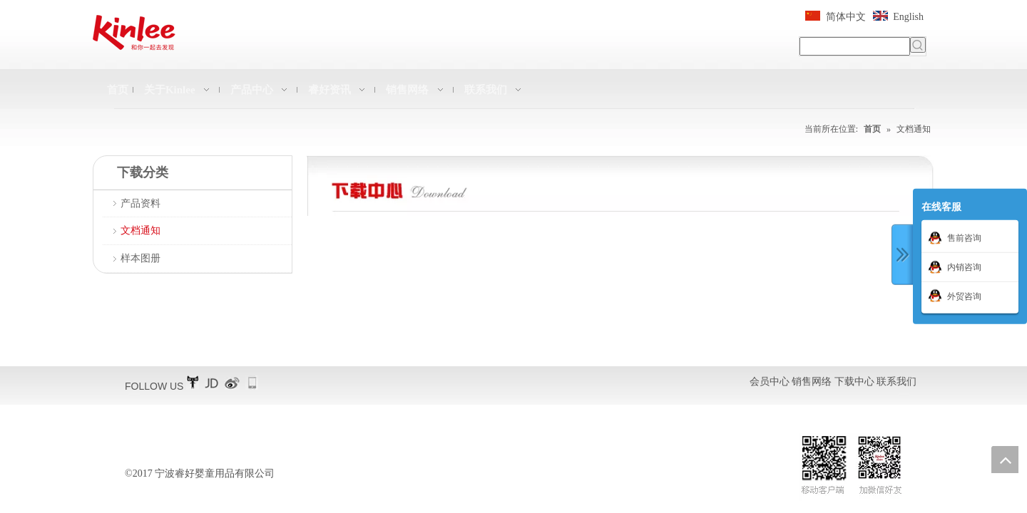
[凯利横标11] (134, 33)
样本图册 (140, 258)
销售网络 (812, 381)
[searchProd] (854, 46)
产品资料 (140, 203)
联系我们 (896, 381)
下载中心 (854, 381)
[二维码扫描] (851, 467)
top (1004, 459)
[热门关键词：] (918, 45)
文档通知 (140, 230)
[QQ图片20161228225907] (620, 185)
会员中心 (770, 381)
